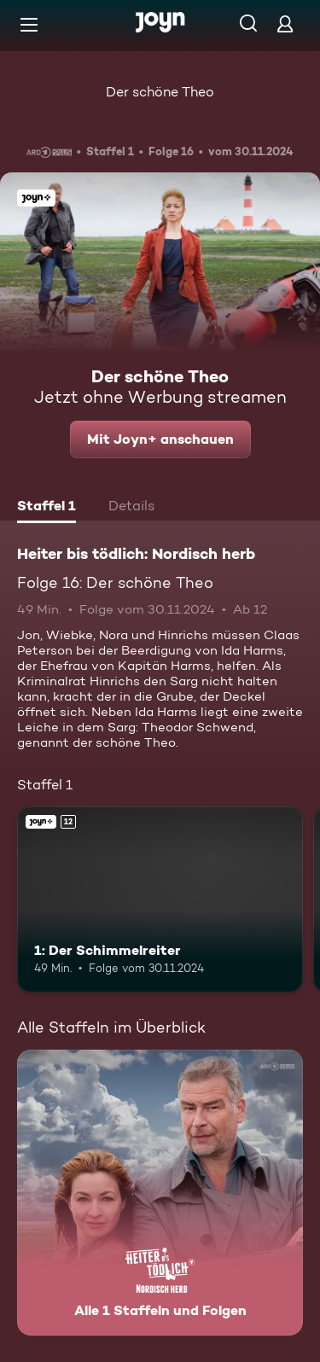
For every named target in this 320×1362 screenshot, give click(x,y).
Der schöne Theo (160, 92)
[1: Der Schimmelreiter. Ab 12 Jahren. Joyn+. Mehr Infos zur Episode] (160, 899)
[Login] (285, 23)
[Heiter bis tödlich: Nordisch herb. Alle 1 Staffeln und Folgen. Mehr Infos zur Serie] (160, 1193)
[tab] (46, 507)
